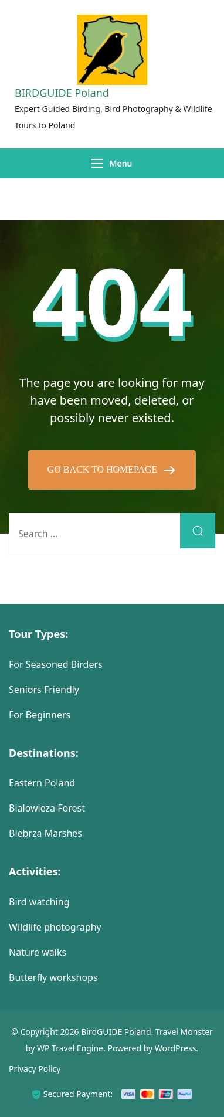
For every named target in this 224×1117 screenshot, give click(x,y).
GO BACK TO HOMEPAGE (103, 469)
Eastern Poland (42, 782)
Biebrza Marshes (45, 833)
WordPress (175, 1048)
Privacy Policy (34, 1068)
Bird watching (39, 901)
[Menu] (97, 163)
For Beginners (39, 714)
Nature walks (37, 952)
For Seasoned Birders (56, 664)
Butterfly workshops (53, 977)
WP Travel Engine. (71, 1048)
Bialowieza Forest (47, 808)
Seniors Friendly (44, 689)
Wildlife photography (55, 927)
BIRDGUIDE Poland (62, 93)
